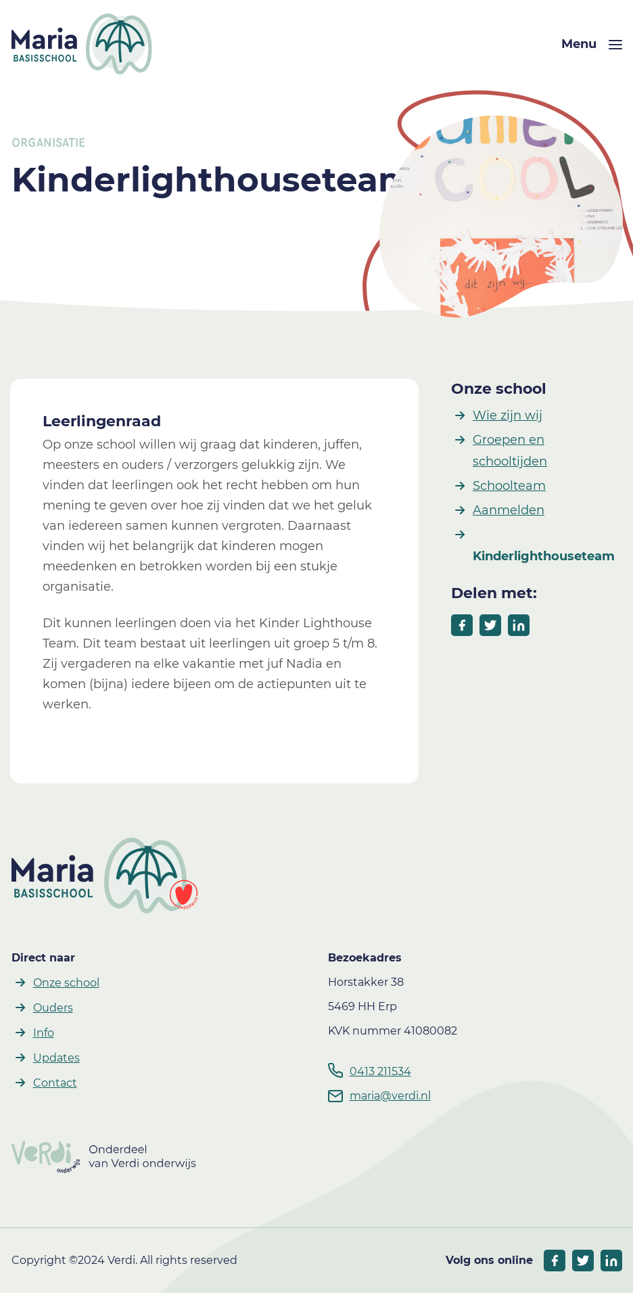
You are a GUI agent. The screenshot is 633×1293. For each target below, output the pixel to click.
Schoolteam (509, 485)
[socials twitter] (583, 1260)
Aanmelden (508, 510)
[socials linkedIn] (611, 1260)
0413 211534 (380, 1071)
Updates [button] (56, 1057)
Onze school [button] (66, 982)
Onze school (498, 389)
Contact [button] (55, 1082)
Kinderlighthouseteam (544, 556)
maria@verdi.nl (390, 1095)
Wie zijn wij (507, 415)
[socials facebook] (554, 1260)
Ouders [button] (53, 1007)
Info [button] (43, 1032)
